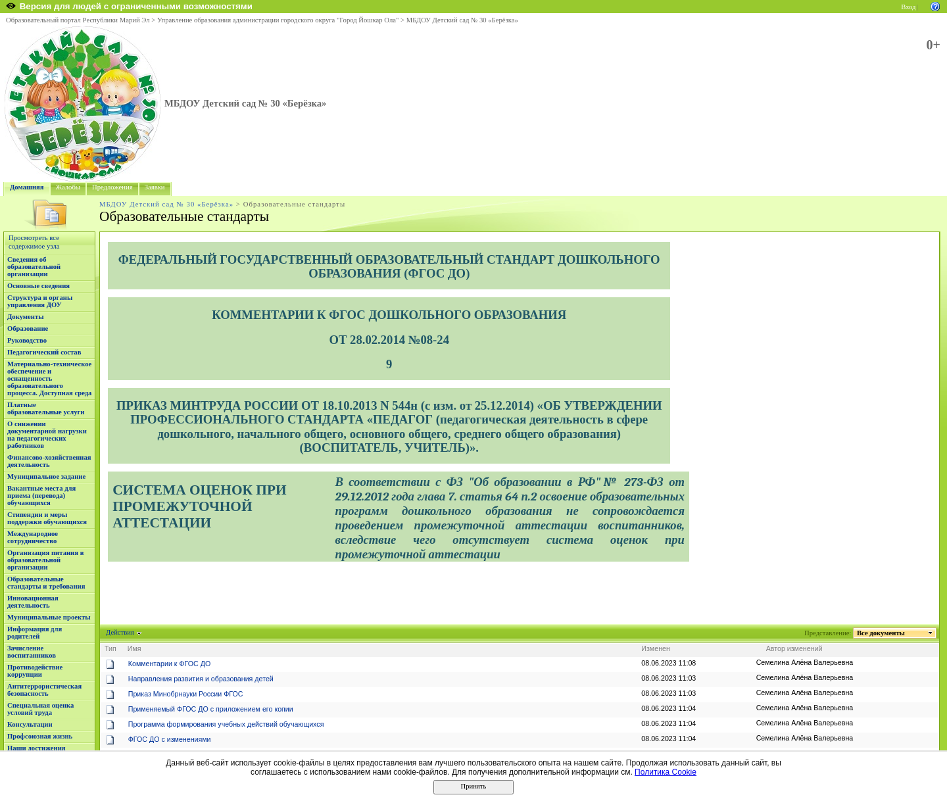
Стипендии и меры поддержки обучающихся (47, 518)
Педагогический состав (44, 352)
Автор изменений (794, 648)
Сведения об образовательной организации (34, 267)
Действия (120, 632)
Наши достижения (36, 748)
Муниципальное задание (46, 476)
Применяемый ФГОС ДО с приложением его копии (210, 709)
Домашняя (27, 187)
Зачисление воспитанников (31, 651)
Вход (908, 7)
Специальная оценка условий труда (40, 709)
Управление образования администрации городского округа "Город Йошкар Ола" (278, 20)
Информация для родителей (34, 632)
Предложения (112, 187)
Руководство (27, 340)
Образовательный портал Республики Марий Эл (78, 20)
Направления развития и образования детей (201, 679)
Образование (27, 328)
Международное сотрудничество (32, 537)
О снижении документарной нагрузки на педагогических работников (47, 434)
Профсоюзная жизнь (39, 736)
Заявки (155, 187)
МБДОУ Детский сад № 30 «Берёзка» (462, 20)
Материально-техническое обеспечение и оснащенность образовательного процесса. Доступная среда (49, 378)
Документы (25, 316)
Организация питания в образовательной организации (45, 560)
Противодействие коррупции (34, 671)
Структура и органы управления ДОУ (39, 301)
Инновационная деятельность (33, 602)
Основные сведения (38, 285)
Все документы (881, 633)
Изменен (655, 648)
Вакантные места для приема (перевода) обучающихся (41, 495)
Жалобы (68, 187)
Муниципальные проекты (49, 617)
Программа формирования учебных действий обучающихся (226, 724)
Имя (134, 648)
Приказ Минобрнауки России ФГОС (185, 694)
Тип (110, 648)
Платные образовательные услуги (45, 408)
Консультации (30, 724)
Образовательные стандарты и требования (46, 582)
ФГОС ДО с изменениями (169, 739)
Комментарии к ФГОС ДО (169, 664)
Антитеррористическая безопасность (44, 690)
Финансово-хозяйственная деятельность (49, 461)
